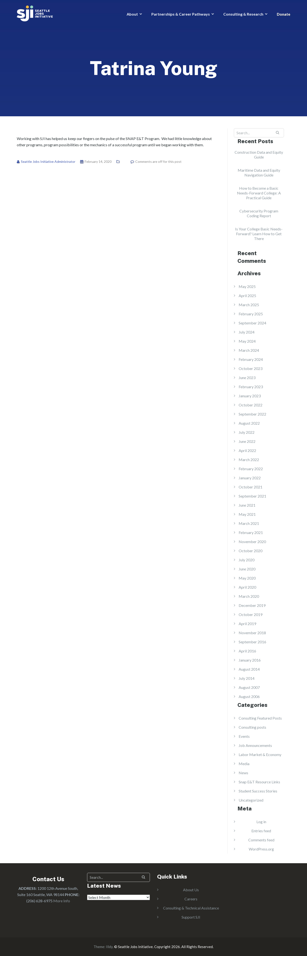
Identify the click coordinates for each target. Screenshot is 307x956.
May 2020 (247, 578)
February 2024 (251, 359)
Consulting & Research (243, 14)
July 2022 (246, 432)
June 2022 (247, 441)
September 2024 (252, 323)
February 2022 (251, 468)
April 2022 (247, 450)
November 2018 (252, 632)
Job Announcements (255, 745)
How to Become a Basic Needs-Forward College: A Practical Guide (259, 193)
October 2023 (250, 368)
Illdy (109, 946)
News (243, 772)
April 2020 (247, 587)
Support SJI (191, 917)
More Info (61, 900)
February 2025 (251, 313)
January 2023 (250, 395)
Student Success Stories (258, 791)
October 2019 (250, 614)
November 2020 (252, 541)
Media (244, 763)
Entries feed (261, 830)
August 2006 (249, 696)
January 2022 (250, 477)
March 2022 (249, 459)
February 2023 (251, 386)
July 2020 (246, 559)
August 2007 (249, 687)
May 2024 (247, 341)
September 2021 (252, 496)
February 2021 (251, 532)
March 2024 (249, 350)
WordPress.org (261, 849)
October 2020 (250, 550)
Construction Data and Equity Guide (259, 154)
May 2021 (247, 514)
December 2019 (252, 605)
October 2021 (250, 487)
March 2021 (249, 523)
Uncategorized (251, 800)
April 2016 (247, 651)
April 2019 (247, 623)
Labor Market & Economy (260, 754)
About (132, 14)
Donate (283, 14)
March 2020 (249, 596)
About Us (191, 889)
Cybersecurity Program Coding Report (258, 213)
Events (244, 736)
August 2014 (249, 669)
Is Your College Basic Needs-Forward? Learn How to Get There (259, 234)
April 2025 (247, 295)
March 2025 (249, 304)
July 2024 (246, 332)
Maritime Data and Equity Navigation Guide (259, 172)
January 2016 (250, 660)
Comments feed (261, 840)
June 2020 (247, 569)
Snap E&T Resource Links (259, 782)
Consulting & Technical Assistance (191, 908)
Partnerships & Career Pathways (180, 14)
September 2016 (252, 641)
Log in (261, 821)
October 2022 (250, 405)
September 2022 (252, 414)
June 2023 (247, 377)
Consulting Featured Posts (260, 718)
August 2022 (249, 423)
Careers (190, 899)
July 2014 (246, 678)
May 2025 (247, 286)
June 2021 (247, 505)
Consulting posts (252, 727)
